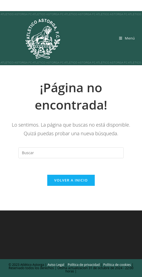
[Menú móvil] (127, 38)
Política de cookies (116, 264)
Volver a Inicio (71, 180)
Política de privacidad (84, 264)
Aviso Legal (55, 264)
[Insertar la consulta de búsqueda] (71, 152)
